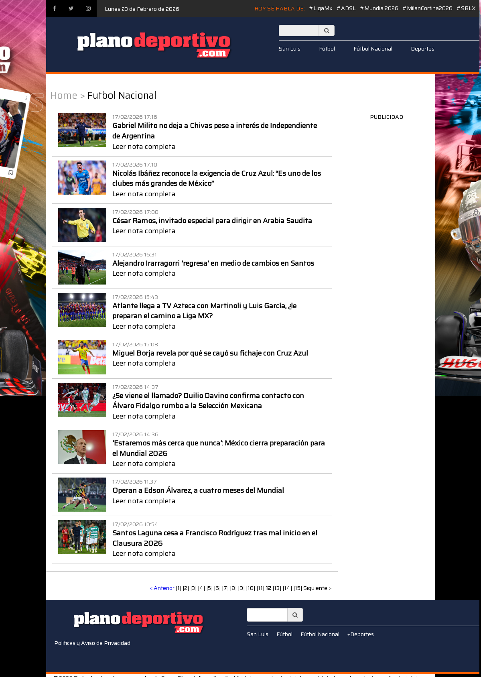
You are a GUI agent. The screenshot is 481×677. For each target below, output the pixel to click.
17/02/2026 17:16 (134, 116)
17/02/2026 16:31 (134, 254)
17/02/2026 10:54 (135, 524)
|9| (242, 587)
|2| (186, 587)
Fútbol (327, 49)
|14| (287, 587)
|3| (194, 587)
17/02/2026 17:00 (135, 211)
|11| (261, 587)
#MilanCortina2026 (427, 8)
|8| (234, 587)
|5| (210, 587)
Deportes (422, 49)
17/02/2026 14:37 (135, 386)
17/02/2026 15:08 (135, 344)
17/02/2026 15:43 (135, 297)
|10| (251, 587)
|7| (226, 587)
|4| (202, 587)
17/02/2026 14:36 (135, 434)
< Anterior (162, 587)
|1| (179, 587)
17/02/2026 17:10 (134, 164)
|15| (298, 587)
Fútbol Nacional (372, 49)
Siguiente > (317, 587)
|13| (277, 587)
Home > (67, 95)
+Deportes (360, 634)
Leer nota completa (144, 146)
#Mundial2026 (379, 8)
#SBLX (466, 8)
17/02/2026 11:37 (134, 481)
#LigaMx (321, 8)
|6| (218, 587)
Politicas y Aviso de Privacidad (92, 642)
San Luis (289, 49)
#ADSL (346, 8)
